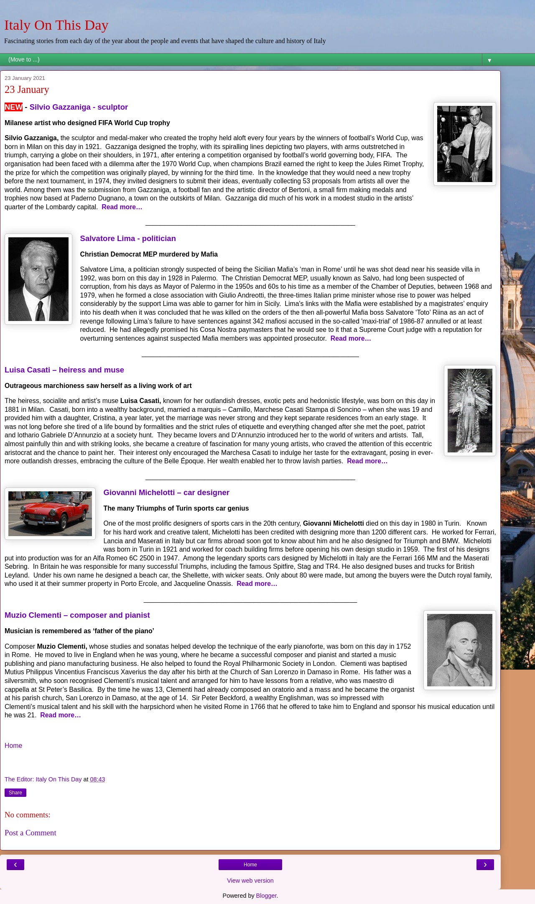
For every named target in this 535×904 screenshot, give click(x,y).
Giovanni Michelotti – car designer (166, 492)
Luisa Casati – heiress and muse (64, 369)
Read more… (122, 207)
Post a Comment (30, 832)
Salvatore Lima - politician (128, 238)
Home (13, 745)
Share (15, 793)
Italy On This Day (56, 25)
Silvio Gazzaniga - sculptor (79, 107)
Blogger (266, 895)
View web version (250, 880)
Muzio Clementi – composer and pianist (77, 615)
